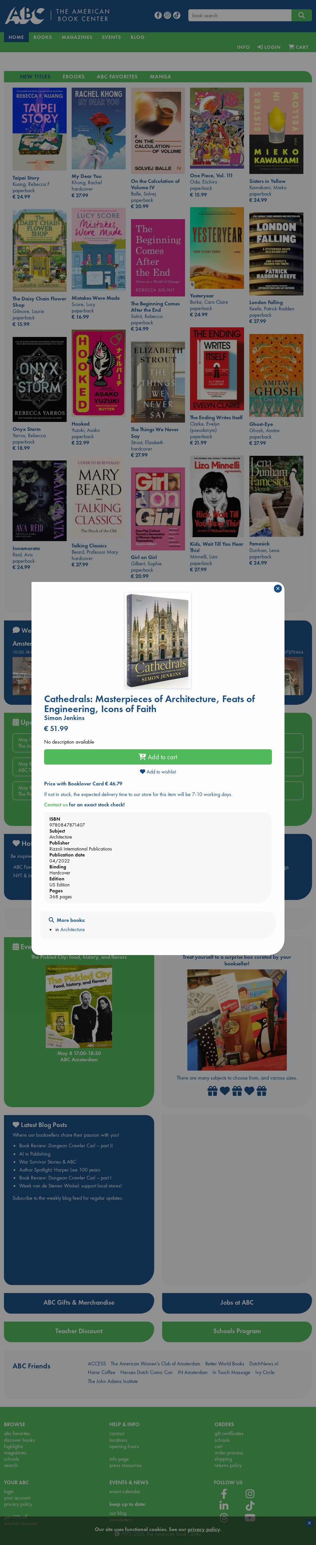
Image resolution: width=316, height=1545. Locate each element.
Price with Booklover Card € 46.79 (83, 783)
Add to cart (158, 757)
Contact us (56, 804)
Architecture (72, 929)
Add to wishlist (158, 772)
